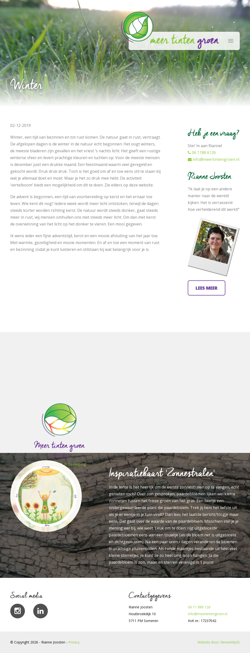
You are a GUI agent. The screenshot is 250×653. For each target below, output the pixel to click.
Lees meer (207, 288)
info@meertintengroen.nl (213, 159)
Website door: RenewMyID (219, 642)
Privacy (74, 642)
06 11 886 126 (199, 607)
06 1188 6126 (202, 152)
